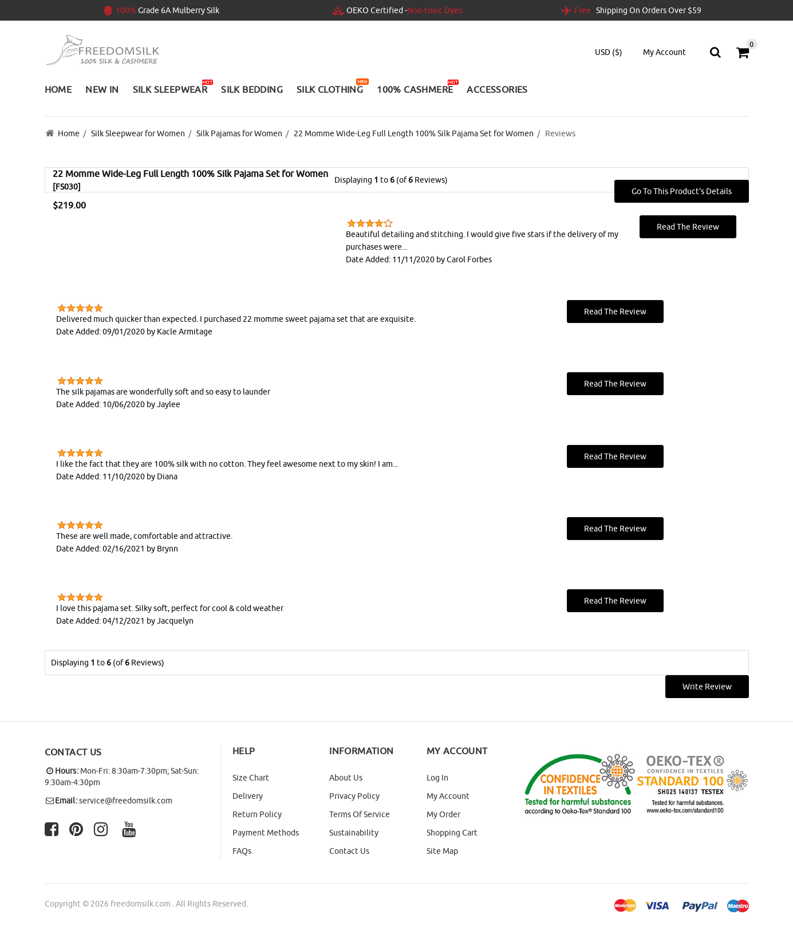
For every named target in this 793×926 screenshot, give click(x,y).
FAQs (241, 851)
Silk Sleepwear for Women (138, 133)
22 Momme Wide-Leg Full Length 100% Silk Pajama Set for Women (414, 133)
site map (442, 851)
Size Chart (250, 777)
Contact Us (349, 851)
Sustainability (353, 832)
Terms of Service (359, 814)
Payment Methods (265, 832)
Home (69, 133)
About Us (345, 777)
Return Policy (257, 814)
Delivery (247, 796)
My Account (448, 796)
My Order (443, 814)
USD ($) (608, 52)
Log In (437, 777)
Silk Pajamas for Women (239, 133)
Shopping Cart (452, 832)
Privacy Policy (354, 796)
